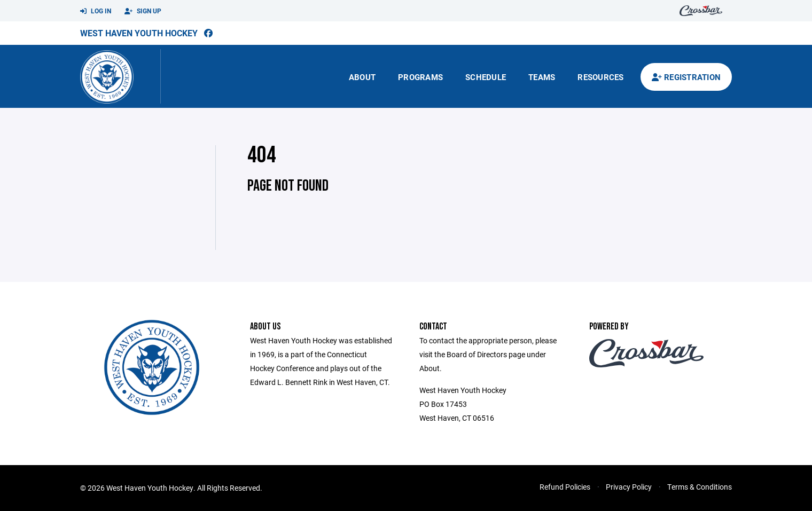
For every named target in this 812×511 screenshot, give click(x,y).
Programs (420, 77)
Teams (541, 77)
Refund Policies (565, 487)
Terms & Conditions (699, 487)
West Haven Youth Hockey (139, 32)
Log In (95, 11)
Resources (600, 77)
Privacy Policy (629, 487)
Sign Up (142, 11)
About (362, 77)
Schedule (485, 77)
